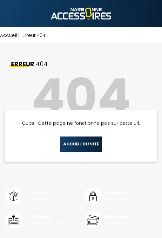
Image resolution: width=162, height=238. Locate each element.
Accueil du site (81, 144)
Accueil (8, 35)
